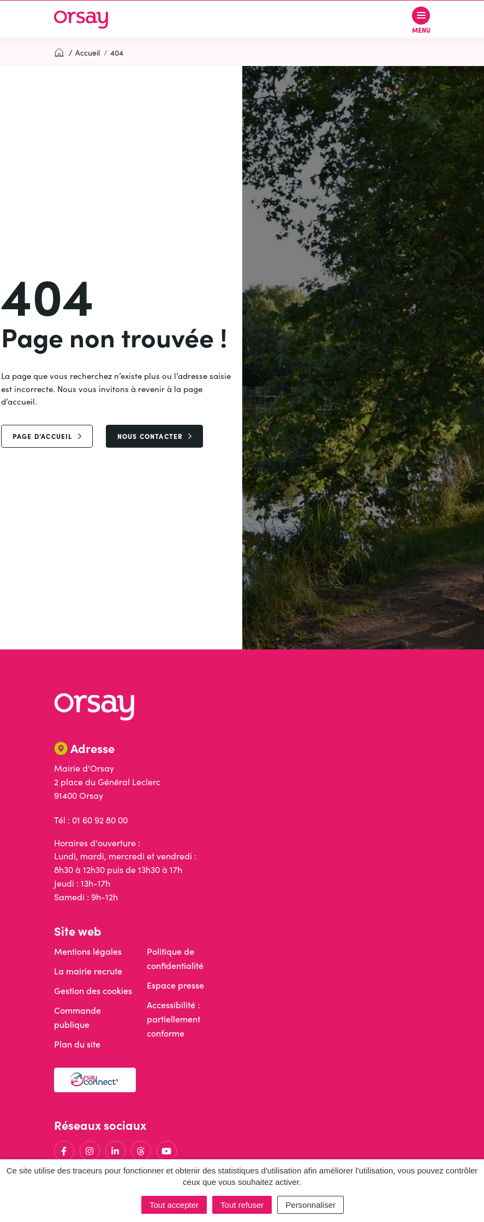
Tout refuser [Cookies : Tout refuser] (242, 1204)
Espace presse (175, 985)
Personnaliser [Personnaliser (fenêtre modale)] (310, 1204)
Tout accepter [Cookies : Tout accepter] (174, 1204)
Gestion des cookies (93, 990)
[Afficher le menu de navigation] (421, 20)
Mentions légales (88, 951)
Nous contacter (154, 436)
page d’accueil (47, 436)
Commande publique (77, 1017)
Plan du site (77, 1044)
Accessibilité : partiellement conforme (173, 1019)
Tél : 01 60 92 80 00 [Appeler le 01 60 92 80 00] (91, 820)
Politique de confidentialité (175, 958)
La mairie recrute (88, 971)
